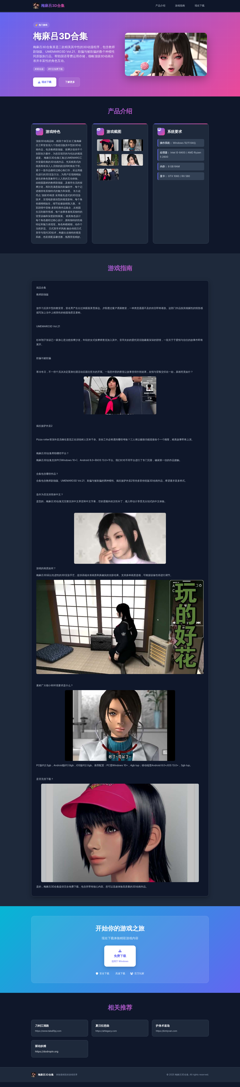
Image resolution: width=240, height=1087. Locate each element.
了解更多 (70, 81)
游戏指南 (180, 5)
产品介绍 (160, 5)
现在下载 (199, 5)
